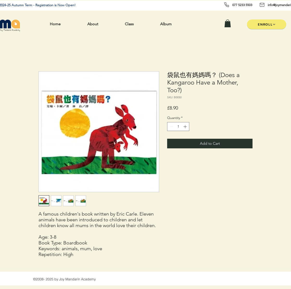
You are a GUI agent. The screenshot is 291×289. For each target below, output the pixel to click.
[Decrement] (171, 126)
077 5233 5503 (242, 5)
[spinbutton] (178, 126)
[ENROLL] (266, 24)
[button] (227, 23)
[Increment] (186, 126)
